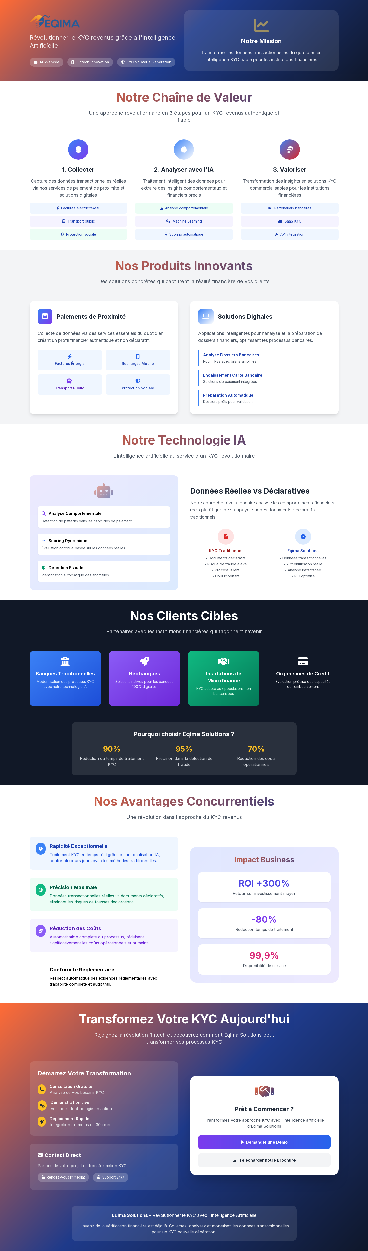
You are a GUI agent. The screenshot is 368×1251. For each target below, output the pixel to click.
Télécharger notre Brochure (264, 1160)
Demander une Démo (264, 1142)
